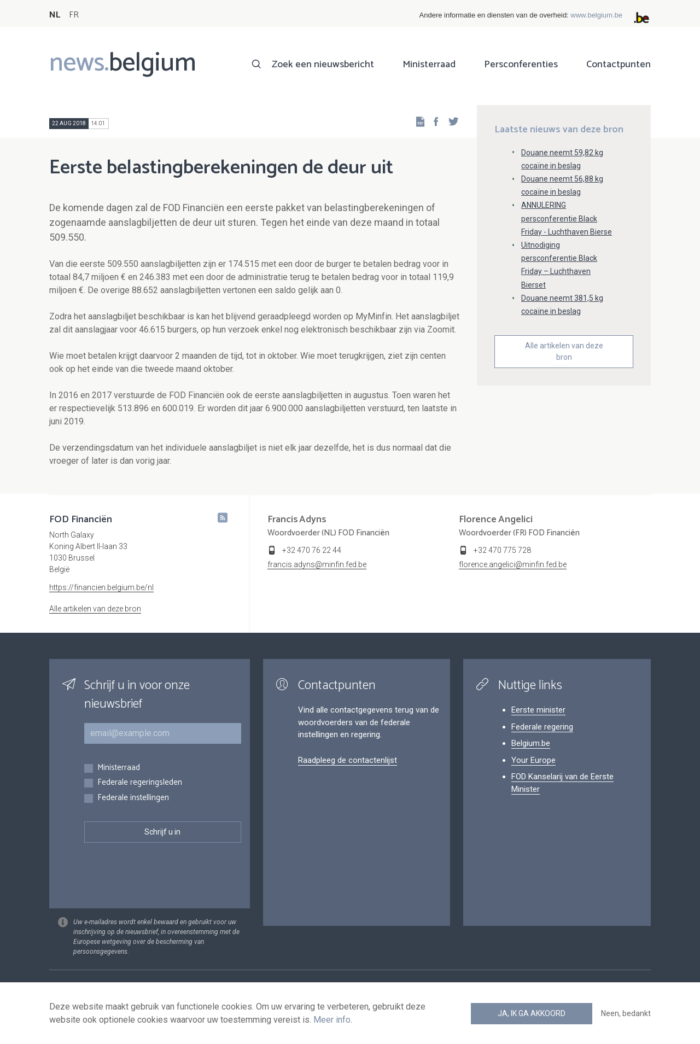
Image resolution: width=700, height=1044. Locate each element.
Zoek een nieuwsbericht (323, 64)
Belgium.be (530, 743)
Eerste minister (538, 710)
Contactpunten (618, 64)
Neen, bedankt (626, 1013)
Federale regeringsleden (139, 783)
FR (74, 15)
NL (54, 15)
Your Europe (533, 760)
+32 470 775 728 (502, 550)
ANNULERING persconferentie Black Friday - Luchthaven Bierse (566, 218)
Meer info (332, 1019)
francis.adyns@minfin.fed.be (316, 564)
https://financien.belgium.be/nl (101, 587)
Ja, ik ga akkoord (531, 1013)
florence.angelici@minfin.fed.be (513, 564)
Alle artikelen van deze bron (564, 351)
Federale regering (542, 727)
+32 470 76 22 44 (311, 550)
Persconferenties (521, 64)
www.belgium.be (596, 15)
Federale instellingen (133, 798)
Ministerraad (429, 64)
